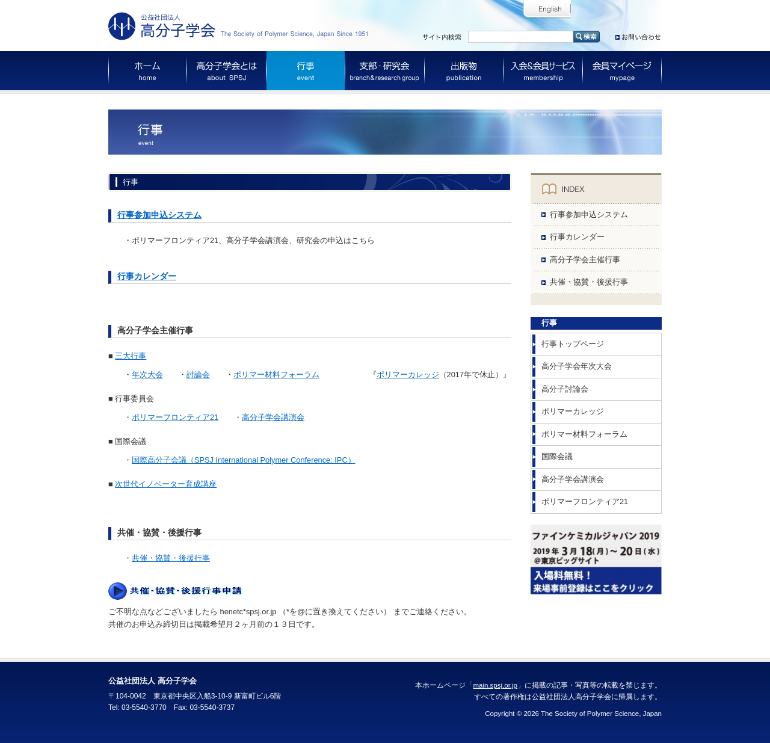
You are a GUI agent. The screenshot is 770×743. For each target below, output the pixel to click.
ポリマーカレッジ (408, 374)
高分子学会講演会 (273, 417)
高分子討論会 (564, 388)
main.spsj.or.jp (495, 685)
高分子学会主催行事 (585, 259)
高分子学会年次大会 (576, 366)
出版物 (464, 70)
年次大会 (147, 374)
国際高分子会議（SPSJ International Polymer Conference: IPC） (244, 459)
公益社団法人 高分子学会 (240, 26)
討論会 (198, 374)
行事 (305, 70)
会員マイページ (622, 70)
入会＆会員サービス (543, 70)
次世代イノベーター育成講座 (166, 484)
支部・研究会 (385, 70)
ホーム (147, 70)
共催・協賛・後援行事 (171, 558)
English (547, 9)
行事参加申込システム (159, 215)
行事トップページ (572, 343)
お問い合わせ (638, 35)
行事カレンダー (146, 276)
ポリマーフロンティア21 (175, 417)
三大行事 (130, 355)
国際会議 (557, 456)
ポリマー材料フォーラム (276, 374)
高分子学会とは (226, 70)
